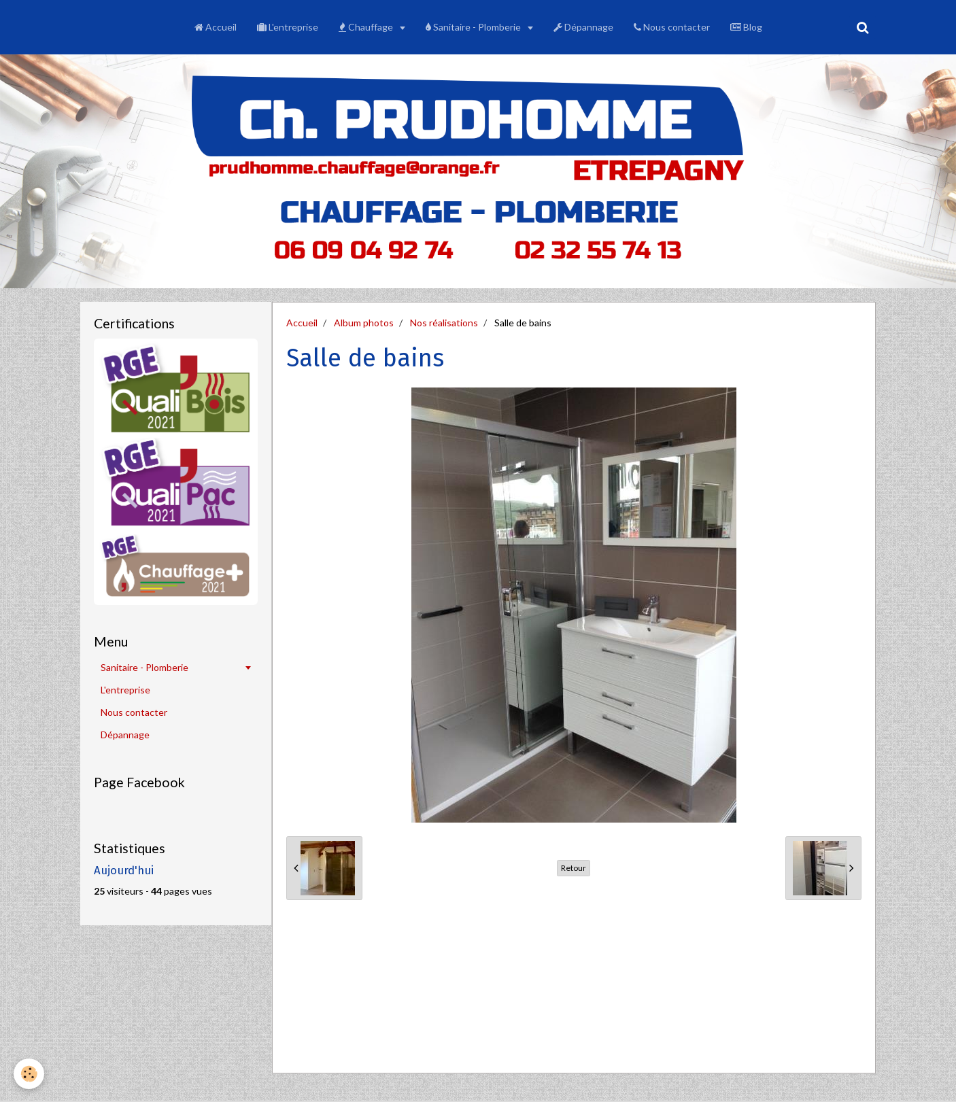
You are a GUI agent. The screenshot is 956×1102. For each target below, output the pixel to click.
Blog (746, 27)
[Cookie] (29, 1073)
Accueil (215, 27)
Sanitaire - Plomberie (474, 27)
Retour (573, 868)
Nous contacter (672, 27)
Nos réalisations (444, 322)
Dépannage (583, 27)
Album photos (364, 322)
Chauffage (367, 27)
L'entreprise (287, 27)
